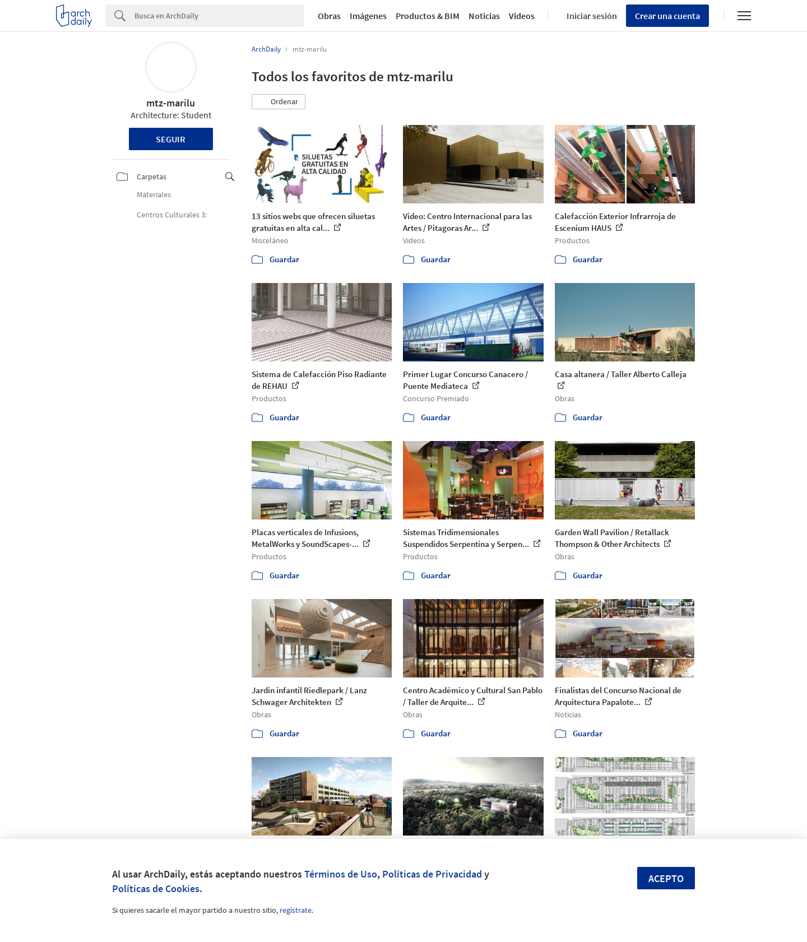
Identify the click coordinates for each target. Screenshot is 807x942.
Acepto (666, 878)
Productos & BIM (428, 15)
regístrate (296, 910)
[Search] (219, 15)
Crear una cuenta (667, 15)
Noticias (484, 15)
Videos (522, 15)
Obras (329, 15)
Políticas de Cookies (156, 888)
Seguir (170, 139)
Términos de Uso (340, 873)
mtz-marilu (170, 102)
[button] (278, 102)
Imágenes (368, 15)
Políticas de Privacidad (432, 873)
